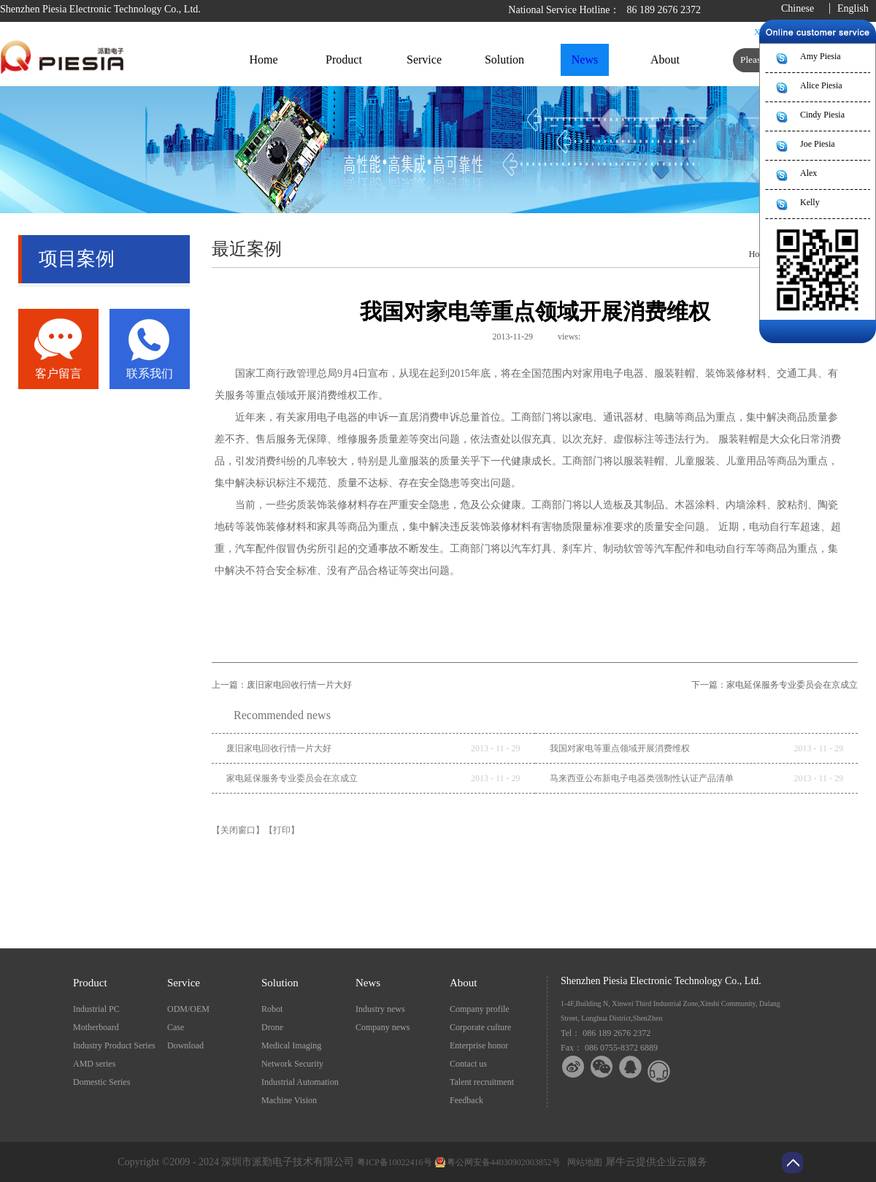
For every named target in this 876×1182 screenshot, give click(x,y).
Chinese (797, 8)
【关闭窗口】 (238, 830)
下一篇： (774, 685)
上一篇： (282, 685)
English (853, 8)
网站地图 (582, 1162)
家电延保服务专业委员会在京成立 (292, 778)
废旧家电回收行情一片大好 (278, 748)
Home (263, 59)
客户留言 (58, 373)
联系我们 (149, 373)
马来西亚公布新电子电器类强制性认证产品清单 (642, 778)
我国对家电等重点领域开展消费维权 (620, 748)
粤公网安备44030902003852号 (504, 1162)
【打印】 (281, 830)
